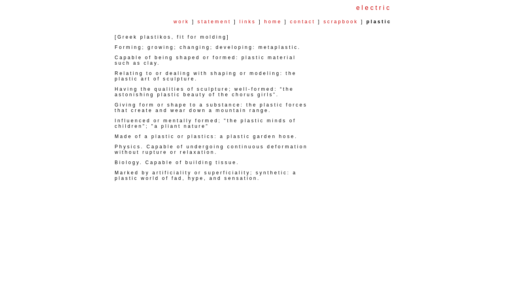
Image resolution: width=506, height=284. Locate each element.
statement (214, 21)
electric (373, 7)
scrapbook (342, 21)
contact (302, 21)
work (181, 21)
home (272, 21)
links (247, 21)
